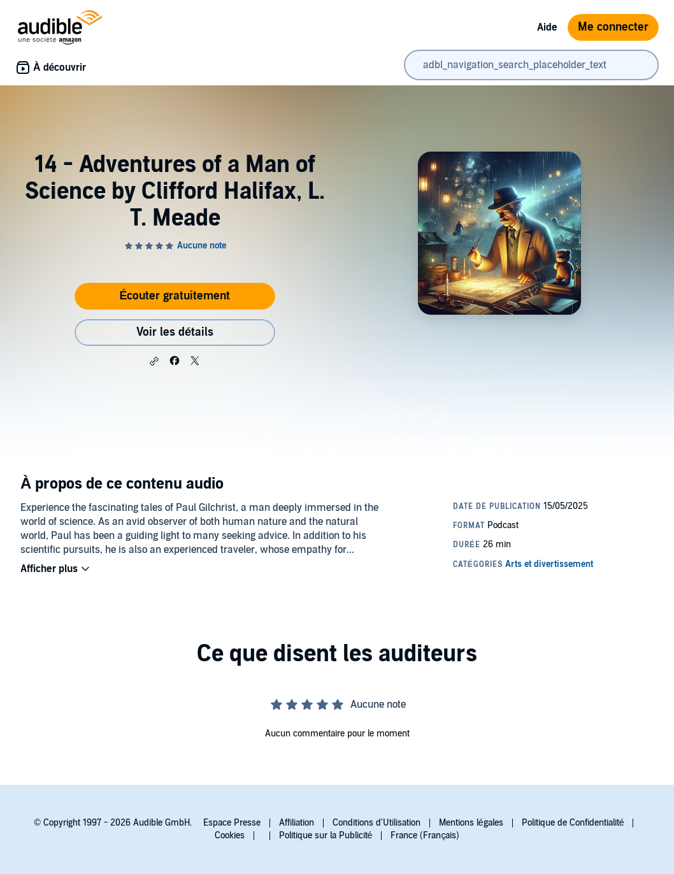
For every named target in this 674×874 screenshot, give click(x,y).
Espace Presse (232, 822)
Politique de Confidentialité (573, 822)
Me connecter (613, 27)
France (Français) (425, 835)
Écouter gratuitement (174, 296)
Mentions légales (471, 822)
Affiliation (296, 822)
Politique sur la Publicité (326, 835)
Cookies (230, 835)
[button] (154, 361)
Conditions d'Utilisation (376, 822)
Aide (547, 27)
